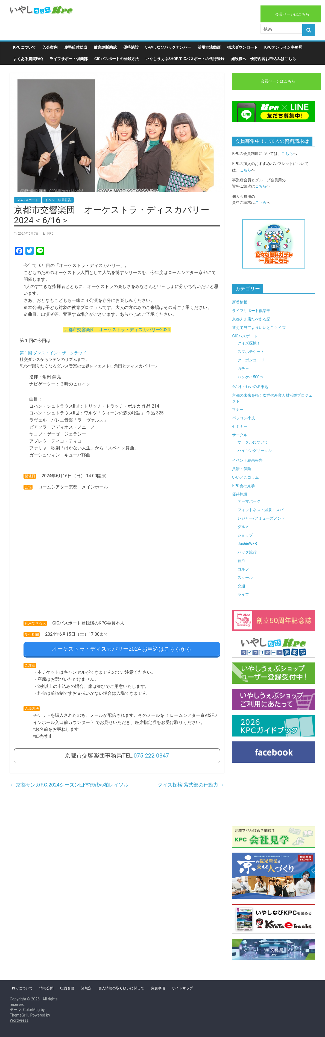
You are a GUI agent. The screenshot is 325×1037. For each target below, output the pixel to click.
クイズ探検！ (249, 343)
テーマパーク (249, 501)
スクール (245, 577)
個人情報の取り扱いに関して (121, 988)
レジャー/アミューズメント (261, 518)
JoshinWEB (247, 543)
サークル (239, 435)
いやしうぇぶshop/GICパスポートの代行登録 (184, 59)
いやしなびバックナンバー (168, 47)
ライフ (243, 594)
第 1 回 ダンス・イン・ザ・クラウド (53, 352)
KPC (50, 233)
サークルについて (253, 442)
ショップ (245, 535)
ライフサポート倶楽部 (68, 59)
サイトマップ (182, 988)
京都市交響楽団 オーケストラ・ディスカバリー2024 (117, 329)
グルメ (243, 527)
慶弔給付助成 (75, 47)
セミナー (239, 426)
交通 (241, 586)
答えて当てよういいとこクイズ (259, 327)
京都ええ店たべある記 (251, 319)
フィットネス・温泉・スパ (260, 510)
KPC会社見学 (243, 486)
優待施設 (131, 47)
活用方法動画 (209, 47)
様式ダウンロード (242, 47)
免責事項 (158, 988)
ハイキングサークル (255, 450)
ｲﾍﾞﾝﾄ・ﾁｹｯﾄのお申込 (250, 387)
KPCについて (24, 47)
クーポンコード (251, 360)
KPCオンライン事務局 (283, 47)
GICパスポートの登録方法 (116, 59)
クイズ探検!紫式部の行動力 (191, 782)
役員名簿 (67, 988)
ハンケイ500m (250, 377)
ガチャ (243, 368)
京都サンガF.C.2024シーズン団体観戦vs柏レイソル (69, 782)
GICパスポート (27, 200)
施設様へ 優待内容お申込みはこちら (263, 59)
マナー (238, 409)
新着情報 (239, 302)
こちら (287, 153)
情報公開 (46, 988)
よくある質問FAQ (28, 59)
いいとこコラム (245, 477)
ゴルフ (243, 569)
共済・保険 (241, 469)
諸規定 (86, 988)
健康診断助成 (105, 47)
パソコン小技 (243, 418)
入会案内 (50, 47)
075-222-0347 (151, 753)
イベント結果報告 (58, 200)
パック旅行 (247, 552)
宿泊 (241, 560)
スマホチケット (251, 351)
